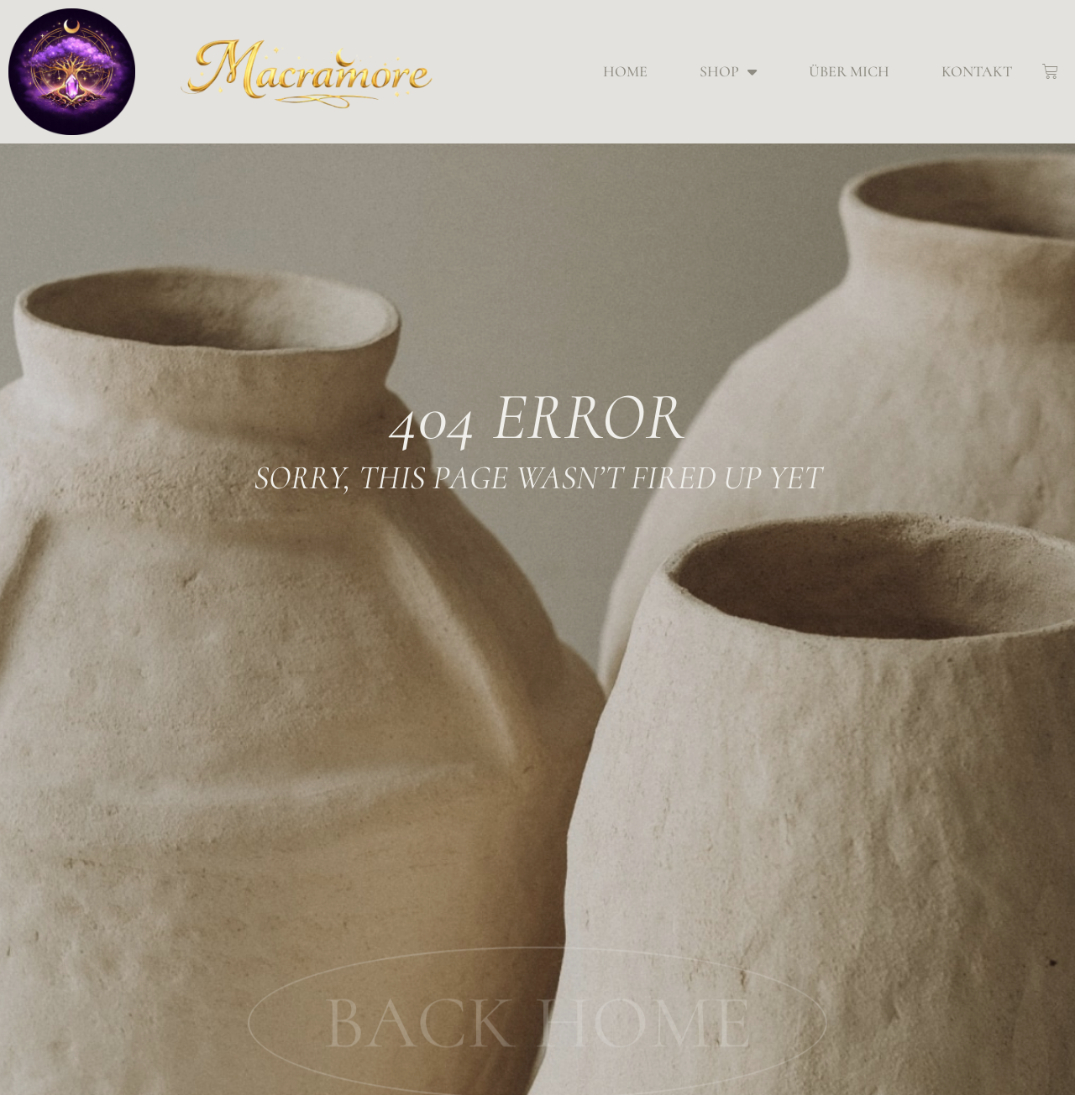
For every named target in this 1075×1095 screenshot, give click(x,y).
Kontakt (976, 71)
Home (625, 71)
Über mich (849, 71)
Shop (728, 71)
